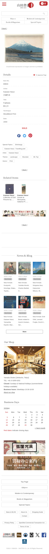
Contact (24, 516)
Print (11, 161)
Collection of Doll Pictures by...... (9, 197)
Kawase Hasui (13, 153)
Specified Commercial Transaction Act (31, 523)
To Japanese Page (39, 75)
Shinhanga (18, 144)
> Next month (40, 428)
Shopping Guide (37, 512)
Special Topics (36, 22)
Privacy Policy (9, 523)
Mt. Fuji (35, 157)
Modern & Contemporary (36, 19)
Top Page (24, 482)
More (24, 332)
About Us (24, 512)
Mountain (25, 157)
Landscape (14, 157)
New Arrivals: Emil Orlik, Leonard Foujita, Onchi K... (39, 319)
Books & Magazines (13, 22)
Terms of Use (24, 526)
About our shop (9, 392)
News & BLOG (11, 512)
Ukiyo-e (13, 19)
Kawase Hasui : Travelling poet (14, 149)
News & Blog (24, 255)
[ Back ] (4, 29)
